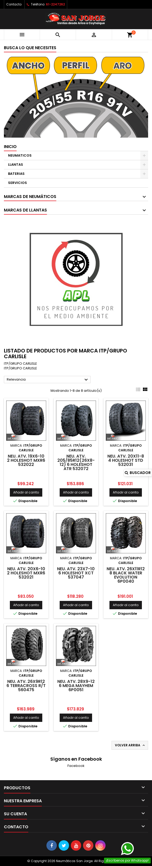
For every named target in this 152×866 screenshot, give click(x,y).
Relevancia (48, 380)
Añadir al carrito (26, 492)
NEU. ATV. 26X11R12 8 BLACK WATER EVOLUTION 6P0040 (126, 575)
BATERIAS (16, 173)
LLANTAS (15, 164)
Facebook (76, 765)
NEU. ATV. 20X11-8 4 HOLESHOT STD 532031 (125, 460)
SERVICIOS (17, 182)
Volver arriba (130, 745)
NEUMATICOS (20, 155)
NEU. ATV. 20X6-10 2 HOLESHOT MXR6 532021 (26, 573)
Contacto (14, 4)
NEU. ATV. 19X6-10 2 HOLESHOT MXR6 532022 (26, 460)
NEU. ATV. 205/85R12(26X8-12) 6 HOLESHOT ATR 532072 (76, 462)
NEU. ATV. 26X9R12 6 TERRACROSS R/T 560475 (26, 685)
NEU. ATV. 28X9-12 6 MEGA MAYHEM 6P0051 (76, 685)
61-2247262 (55, 4)
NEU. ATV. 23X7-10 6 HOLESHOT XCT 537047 (76, 573)
